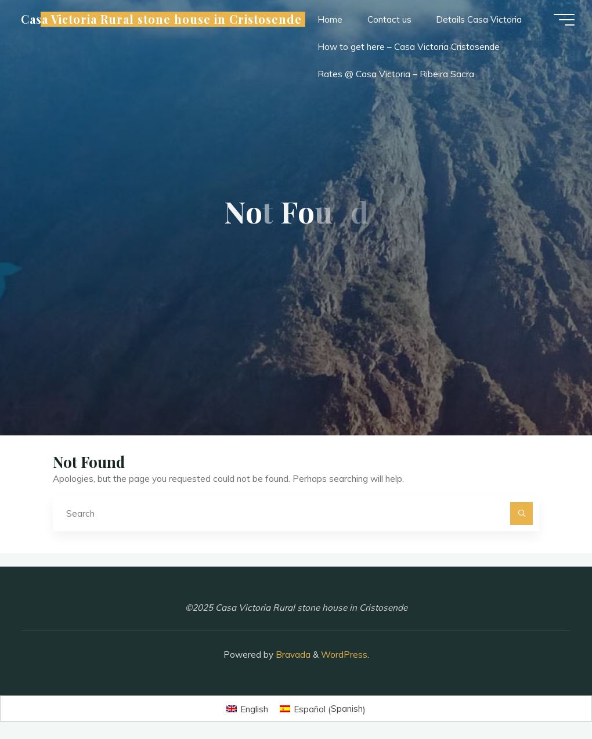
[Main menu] (564, 20)
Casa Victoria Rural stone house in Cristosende (161, 19)
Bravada (292, 654)
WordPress (344, 654)
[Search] (521, 513)
